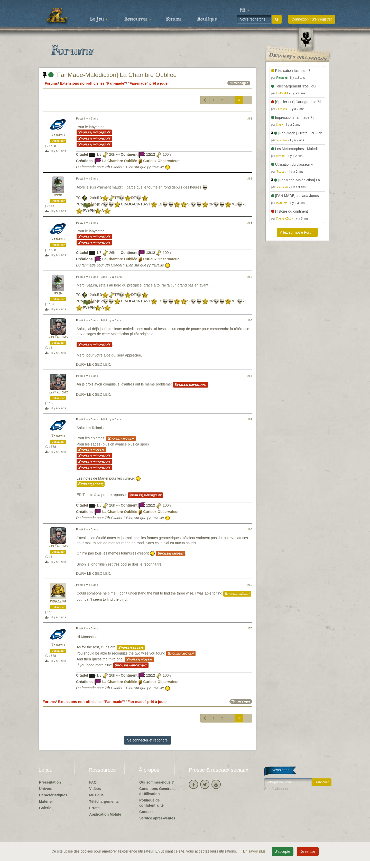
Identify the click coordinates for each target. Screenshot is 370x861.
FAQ (93, 782)
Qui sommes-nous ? (156, 782)
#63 (249, 222)
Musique (96, 795)
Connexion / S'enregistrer (311, 19)
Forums (173, 19)
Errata (94, 808)
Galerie (45, 808)
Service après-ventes (157, 818)
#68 (249, 529)
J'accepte (282, 851)
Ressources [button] (137, 19)
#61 (249, 118)
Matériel (46, 801)
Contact (146, 812)
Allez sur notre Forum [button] (297, 232)
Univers (45, 789)
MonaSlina (58, 601)
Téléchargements (104, 801)
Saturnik (58, 135)
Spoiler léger (90, 484)
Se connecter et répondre (147, 740)
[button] (244, 10)
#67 (249, 419)
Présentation (50, 782)
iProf (58, 195)
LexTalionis (58, 337)
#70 (249, 628)
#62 (249, 178)
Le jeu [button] (99, 19)
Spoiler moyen (121, 438)
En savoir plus (255, 851)
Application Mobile (105, 814)
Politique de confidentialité (151, 802)
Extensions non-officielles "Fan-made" (93, 83)
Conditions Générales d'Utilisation (158, 791)
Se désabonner (276, 789)
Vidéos (95, 789)
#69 (249, 584)
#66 (249, 375)
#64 (249, 276)
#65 (249, 320)
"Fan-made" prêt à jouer (148, 83)
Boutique (207, 19)
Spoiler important (94, 132)
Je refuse (307, 851)
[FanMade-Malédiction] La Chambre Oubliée (110, 74)
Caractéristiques (53, 795)
